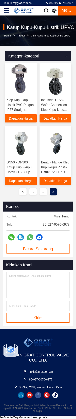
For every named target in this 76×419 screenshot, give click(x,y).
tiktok (55, 395)
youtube (30, 395)
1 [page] (43, 191)
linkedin (21, 395)
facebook (38, 395)
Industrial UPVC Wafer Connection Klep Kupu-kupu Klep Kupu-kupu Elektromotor (54, 109)
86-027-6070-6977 (59, 3)
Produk (21, 35)
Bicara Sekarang (38, 249)
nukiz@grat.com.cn (17, 3)
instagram (47, 395)
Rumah (8, 35)
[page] (23, 191)
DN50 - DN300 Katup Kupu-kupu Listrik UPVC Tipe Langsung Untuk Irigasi (19, 172)
